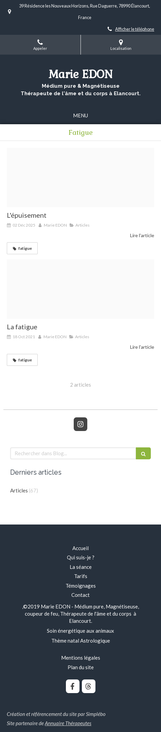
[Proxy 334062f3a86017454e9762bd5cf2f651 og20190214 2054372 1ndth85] (80, 289)
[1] (80, 177)
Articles (19, 490)
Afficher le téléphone (134, 29)
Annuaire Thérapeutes (68, 723)
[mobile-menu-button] (80, 115)
